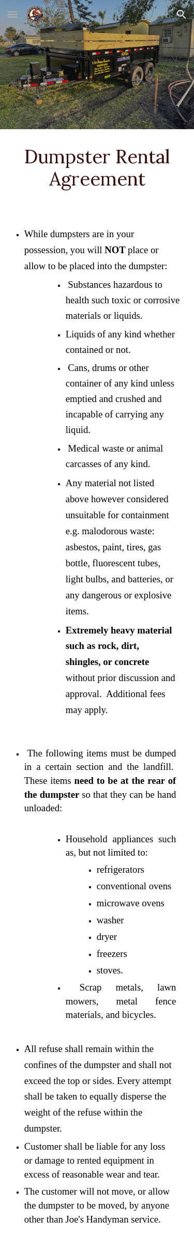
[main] (97, 168)
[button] (12, 14)
